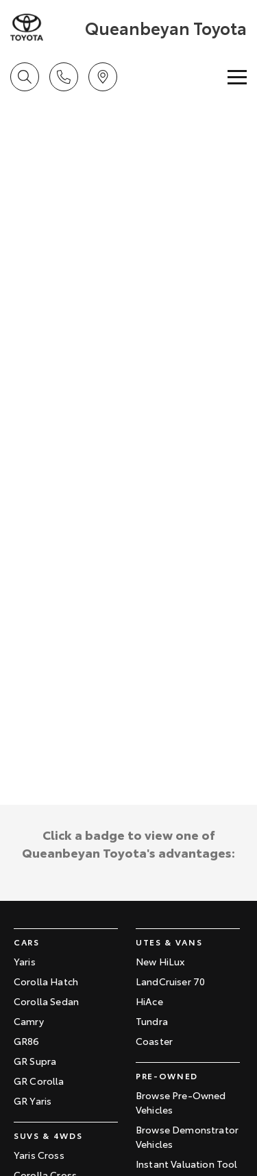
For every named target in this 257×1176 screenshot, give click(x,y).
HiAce (149, 1001)
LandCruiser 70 (170, 981)
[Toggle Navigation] (237, 76)
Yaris (25, 961)
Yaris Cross (39, 1155)
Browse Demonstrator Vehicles (187, 1136)
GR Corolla (39, 1080)
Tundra (152, 1021)
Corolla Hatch (46, 981)
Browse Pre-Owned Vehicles (181, 1102)
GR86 (27, 1041)
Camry (29, 1021)
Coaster (154, 1041)
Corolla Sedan (46, 1001)
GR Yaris (32, 1100)
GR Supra (35, 1061)
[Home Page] (46, 27)
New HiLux (160, 961)
